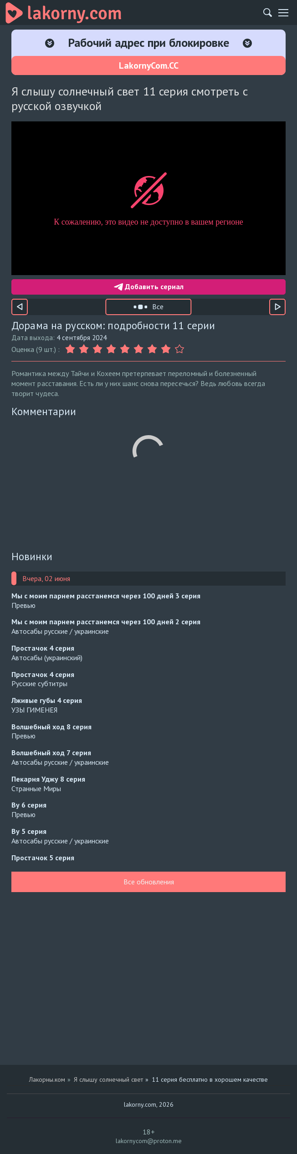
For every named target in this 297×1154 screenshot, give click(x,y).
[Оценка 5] (125, 349)
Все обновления (148, 881)
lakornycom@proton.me (149, 1141)
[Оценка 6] (138, 349)
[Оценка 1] (71, 349)
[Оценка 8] (166, 349)
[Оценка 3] (97, 349)
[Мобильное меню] (283, 13)
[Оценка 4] (111, 349)
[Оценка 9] (179, 349)
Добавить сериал (149, 286)
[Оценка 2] (84, 349)
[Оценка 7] (152, 349)
